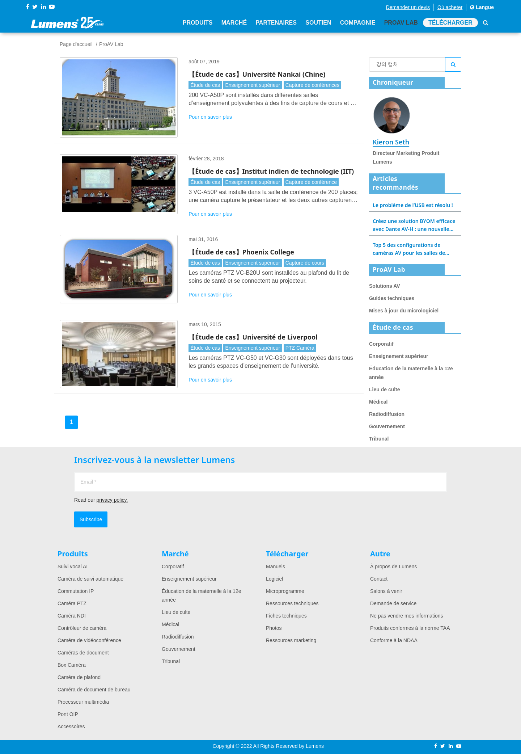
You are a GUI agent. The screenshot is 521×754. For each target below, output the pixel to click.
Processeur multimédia (83, 702)
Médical (378, 402)
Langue (482, 7)
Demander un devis (408, 7)
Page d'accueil (76, 44)
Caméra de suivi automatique (90, 579)
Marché (233, 23)
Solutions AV (384, 286)
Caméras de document (83, 653)
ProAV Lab (401, 23)
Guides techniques (391, 298)
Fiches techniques (286, 616)
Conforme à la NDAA (394, 640)
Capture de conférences (312, 85)
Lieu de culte (384, 389)
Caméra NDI (72, 616)
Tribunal (379, 439)
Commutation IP (76, 591)
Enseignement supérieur (252, 85)
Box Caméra (72, 665)
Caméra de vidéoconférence (89, 640)
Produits (197, 23)
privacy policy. (112, 500)
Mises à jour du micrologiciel (404, 310)
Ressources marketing (291, 640)
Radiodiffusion (386, 414)
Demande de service (393, 603)
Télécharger (450, 23)
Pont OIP (68, 714)
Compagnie (357, 23)
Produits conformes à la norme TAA (410, 628)
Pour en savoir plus (210, 117)
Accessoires (71, 726)
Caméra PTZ (72, 603)
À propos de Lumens (393, 566)
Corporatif (381, 344)
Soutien (318, 23)
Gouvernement (387, 426)
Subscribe (91, 519)
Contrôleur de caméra (82, 628)
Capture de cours (304, 263)
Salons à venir (386, 591)
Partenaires (276, 23)
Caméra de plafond (79, 677)
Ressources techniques (292, 603)
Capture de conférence (311, 182)
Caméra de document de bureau (94, 689)
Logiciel (274, 579)
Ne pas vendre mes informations (406, 616)
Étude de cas (205, 85)
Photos (274, 628)
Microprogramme (285, 591)
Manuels (275, 566)
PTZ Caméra (299, 348)
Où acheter (449, 7)
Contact (378, 579)
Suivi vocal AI (73, 566)
